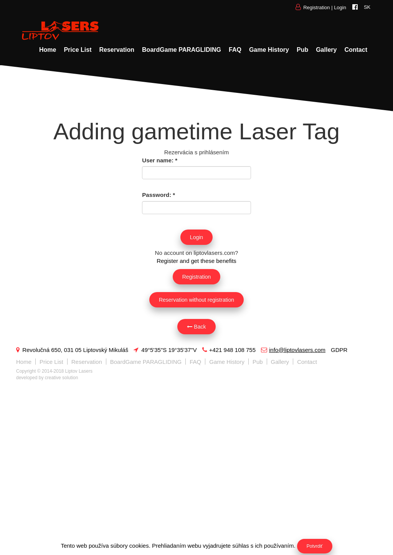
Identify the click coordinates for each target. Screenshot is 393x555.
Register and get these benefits (196, 261)
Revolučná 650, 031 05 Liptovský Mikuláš (72, 350)
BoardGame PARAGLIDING (181, 49)
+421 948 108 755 (229, 350)
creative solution (61, 377)
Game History (269, 49)
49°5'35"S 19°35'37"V (165, 350)
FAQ (235, 49)
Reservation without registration (196, 300)
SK (367, 7)
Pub (302, 49)
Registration (316, 7)
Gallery (326, 49)
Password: (158, 195)
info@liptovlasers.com (293, 350)
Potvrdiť (315, 546)
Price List (77, 49)
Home (47, 49)
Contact (355, 49)
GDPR (339, 350)
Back (196, 327)
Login (340, 7)
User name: (159, 160)
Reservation (116, 49)
